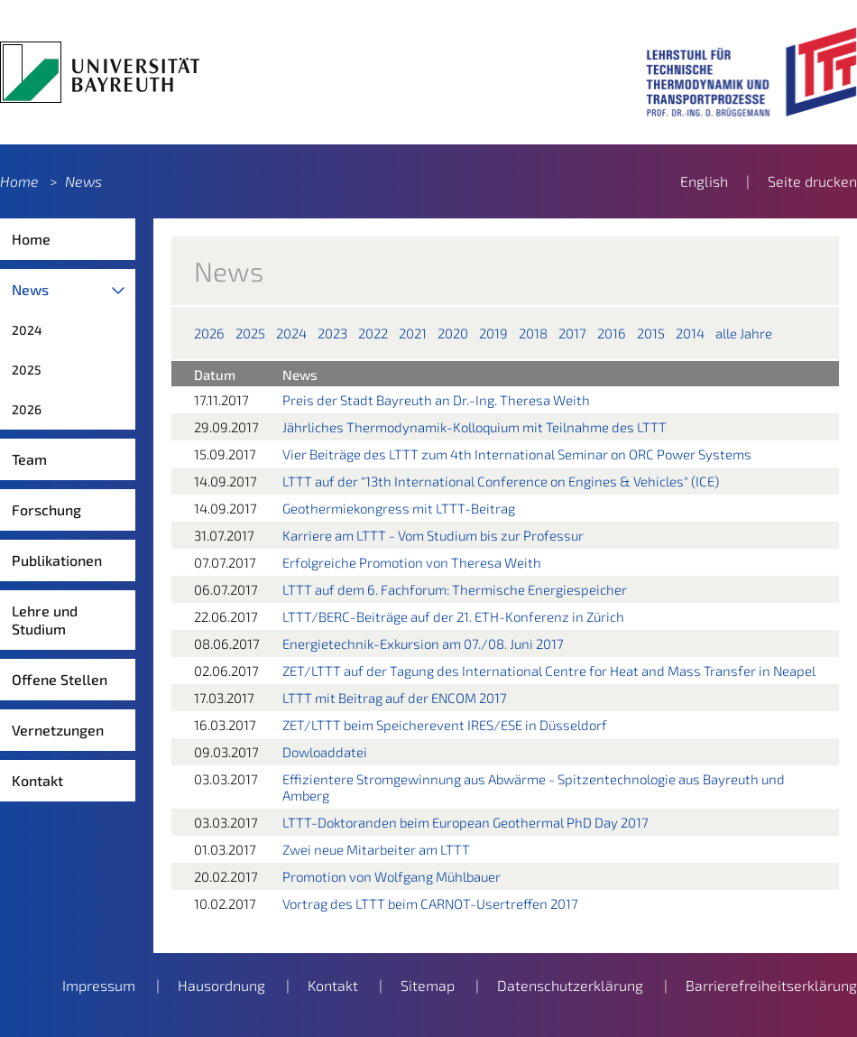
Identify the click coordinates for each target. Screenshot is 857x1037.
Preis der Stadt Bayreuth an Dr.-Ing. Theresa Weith (436, 400)
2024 (27, 330)
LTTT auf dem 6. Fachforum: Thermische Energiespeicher (454, 589)
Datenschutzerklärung (570, 985)
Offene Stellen (59, 679)
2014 (690, 333)
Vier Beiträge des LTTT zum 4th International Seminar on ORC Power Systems (516, 454)
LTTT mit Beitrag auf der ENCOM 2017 (394, 698)
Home (19, 181)
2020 (453, 333)
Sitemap (428, 985)
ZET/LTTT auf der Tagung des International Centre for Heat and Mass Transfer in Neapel (549, 670)
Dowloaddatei (324, 752)
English (704, 181)
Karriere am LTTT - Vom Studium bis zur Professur (433, 535)
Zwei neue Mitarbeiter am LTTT (376, 849)
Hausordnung (221, 985)
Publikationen (57, 560)
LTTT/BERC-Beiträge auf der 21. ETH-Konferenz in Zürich (453, 616)
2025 (26, 369)
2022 (373, 333)
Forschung (46, 509)
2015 (651, 333)
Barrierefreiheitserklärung (771, 985)
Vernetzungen (58, 729)
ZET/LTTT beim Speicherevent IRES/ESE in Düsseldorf (444, 725)
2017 (572, 333)
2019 (493, 333)
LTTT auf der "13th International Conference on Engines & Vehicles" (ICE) (500, 481)
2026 (26, 409)
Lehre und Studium (45, 619)
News (83, 181)
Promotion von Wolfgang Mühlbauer (391, 876)
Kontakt (37, 780)
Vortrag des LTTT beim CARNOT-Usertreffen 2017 (430, 903)
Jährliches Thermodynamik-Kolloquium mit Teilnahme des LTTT (474, 427)
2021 (413, 333)
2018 (533, 333)
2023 (332, 333)
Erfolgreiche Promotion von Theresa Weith (411, 562)
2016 (611, 333)
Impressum (98, 985)
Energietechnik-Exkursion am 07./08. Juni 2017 (423, 643)
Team (29, 459)
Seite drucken (812, 181)
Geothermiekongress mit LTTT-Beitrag (398, 508)
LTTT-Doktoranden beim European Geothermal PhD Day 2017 (465, 822)
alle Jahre (743, 333)
